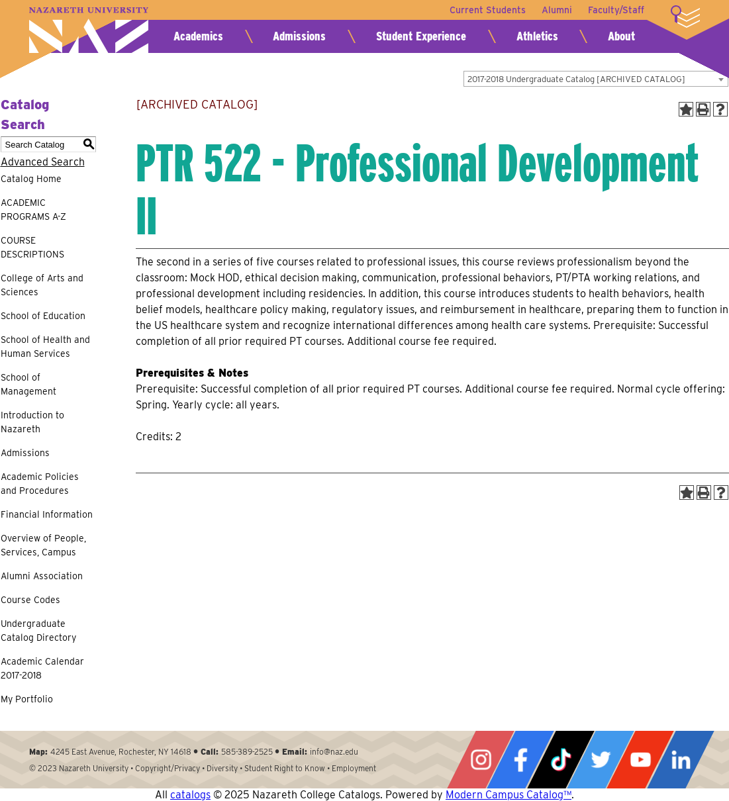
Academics (198, 36)
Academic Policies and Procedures (40, 483)
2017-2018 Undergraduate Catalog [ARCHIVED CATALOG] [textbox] (576, 79)
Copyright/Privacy (167, 768)
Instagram (480, 759)
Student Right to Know (284, 768)
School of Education (43, 315)
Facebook (520, 759)
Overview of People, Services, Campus (43, 545)
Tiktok (560, 759)
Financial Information (47, 514)
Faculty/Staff (616, 10)
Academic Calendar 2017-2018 (42, 668)
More (685, 16)
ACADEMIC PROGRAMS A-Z (33, 209)
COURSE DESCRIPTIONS (32, 247)
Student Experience (421, 36)
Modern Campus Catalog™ (508, 794)
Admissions (299, 36)
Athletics (537, 36)
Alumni (557, 10)
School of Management (28, 384)
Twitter (600, 759)
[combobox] (595, 79)
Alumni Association (42, 576)
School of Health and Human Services (45, 346)
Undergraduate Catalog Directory (38, 630)
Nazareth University (88, 30)
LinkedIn (680, 759)
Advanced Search (43, 162)
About (621, 36)
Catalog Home (31, 178)
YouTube (640, 759)
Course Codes (30, 599)
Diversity (222, 768)
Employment (354, 768)
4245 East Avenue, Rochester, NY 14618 (120, 752)
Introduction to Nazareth (32, 422)
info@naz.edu (334, 752)
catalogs (190, 794)
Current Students (488, 10)
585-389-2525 (247, 752)
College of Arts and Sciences (42, 285)
